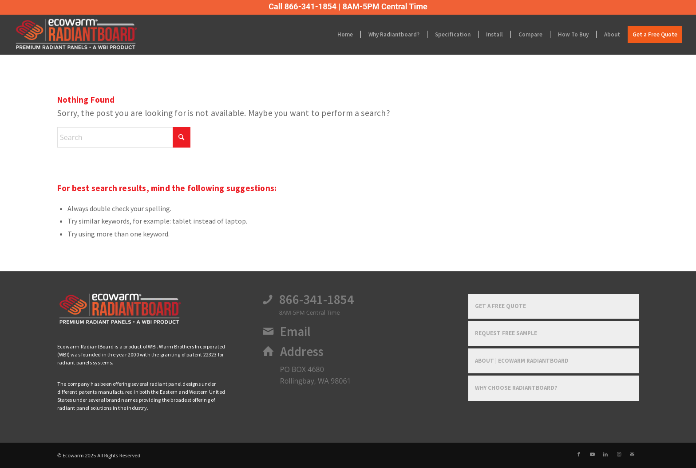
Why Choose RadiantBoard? (516, 388)
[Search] (123, 137)
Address (302, 352)
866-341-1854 (316, 300)
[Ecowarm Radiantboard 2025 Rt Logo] (82, 35)
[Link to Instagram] (618, 454)
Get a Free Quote (500, 306)
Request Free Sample (506, 333)
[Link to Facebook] (578, 454)
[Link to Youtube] (592, 454)
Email (295, 332)
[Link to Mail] (632, 454)
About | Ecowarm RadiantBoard (522, 360)
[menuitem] (345, 35)
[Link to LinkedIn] (605, 454)
